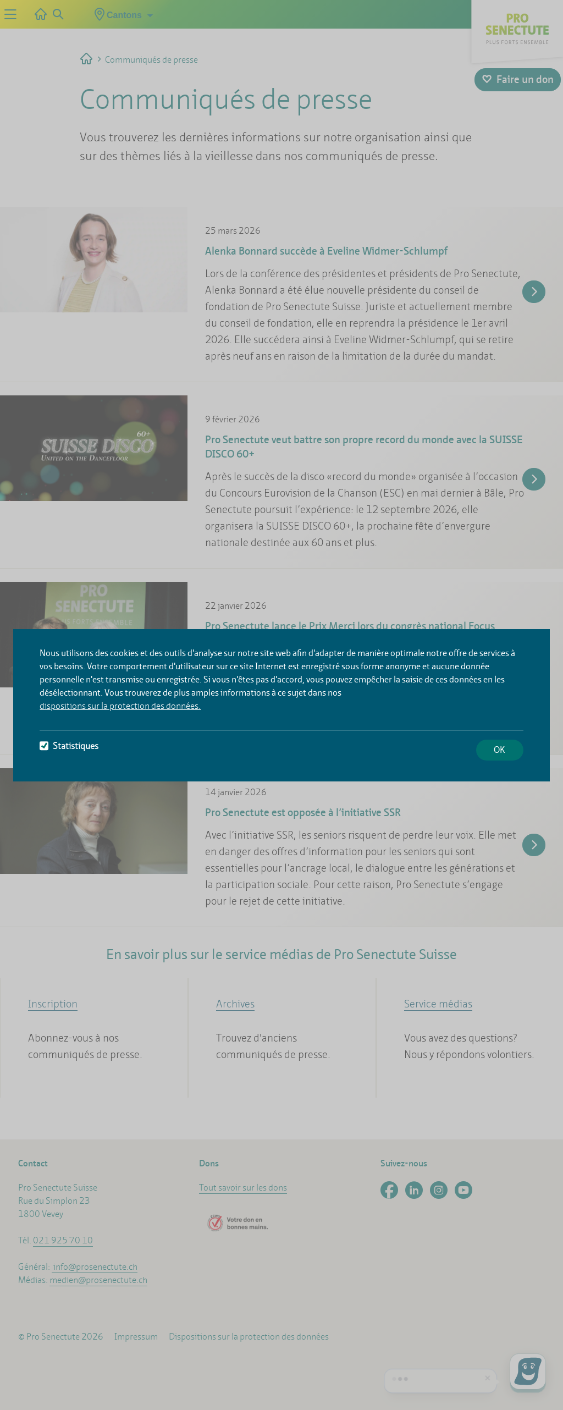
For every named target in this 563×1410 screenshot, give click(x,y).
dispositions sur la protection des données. (120, 706)
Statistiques (69, 746)
